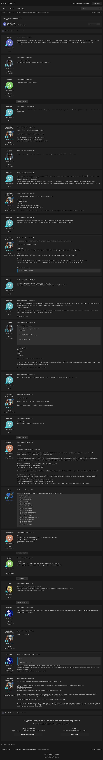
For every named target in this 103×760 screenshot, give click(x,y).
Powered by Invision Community (51, 757)
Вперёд (10, 31)
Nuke (9, 558)
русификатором (47, 565)
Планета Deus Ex (8, 3)
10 (9, 120)
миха (13, 23)
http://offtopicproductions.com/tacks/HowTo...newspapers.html (33, 62)
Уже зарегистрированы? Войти (81, 3)
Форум (4, 9)
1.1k (9, 71)
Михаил (9, 106)
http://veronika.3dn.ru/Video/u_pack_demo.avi (29, 139)
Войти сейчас (74, 734)
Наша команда (20, 8)
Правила (11, 8)
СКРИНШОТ (69, 303)
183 (9, 93)
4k (9, 504)
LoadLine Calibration (9, 128)
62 (9, 597)
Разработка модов (20, 25)
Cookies (57, 754)
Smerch (9, 79)
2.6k (9, 621)
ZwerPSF (9, 607)
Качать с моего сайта (23, 307)
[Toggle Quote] (19, 659)
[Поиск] (85, 8)
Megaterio (9, 442)
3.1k (9, 142)
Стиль (51, 754)
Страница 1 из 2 (21, 31)
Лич (9, 583)
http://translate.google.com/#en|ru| (27, 82)
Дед (9, 490)
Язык (45, 754)
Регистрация (96, 3)
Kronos (9, 57)
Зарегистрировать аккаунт (28, 734)
